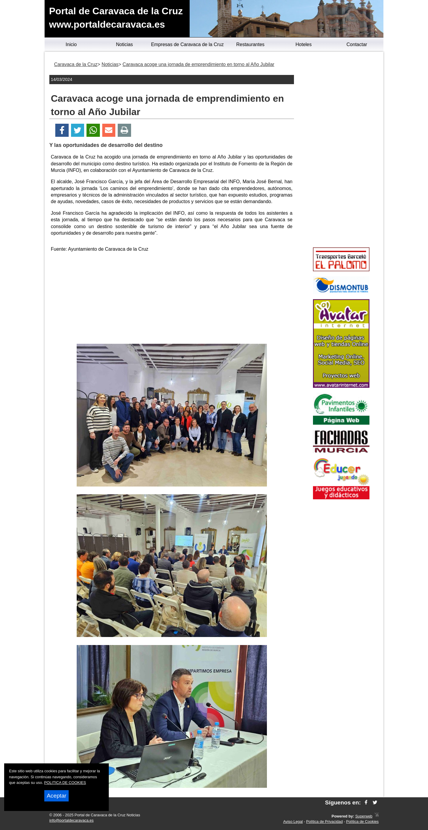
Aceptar (56, 796)
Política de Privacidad (324, 821)
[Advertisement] (172, 299)
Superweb (363, 816)
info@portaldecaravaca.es (71, 820)
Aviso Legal (293, 821)
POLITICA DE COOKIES (65, 782)
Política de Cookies (362, 821)
